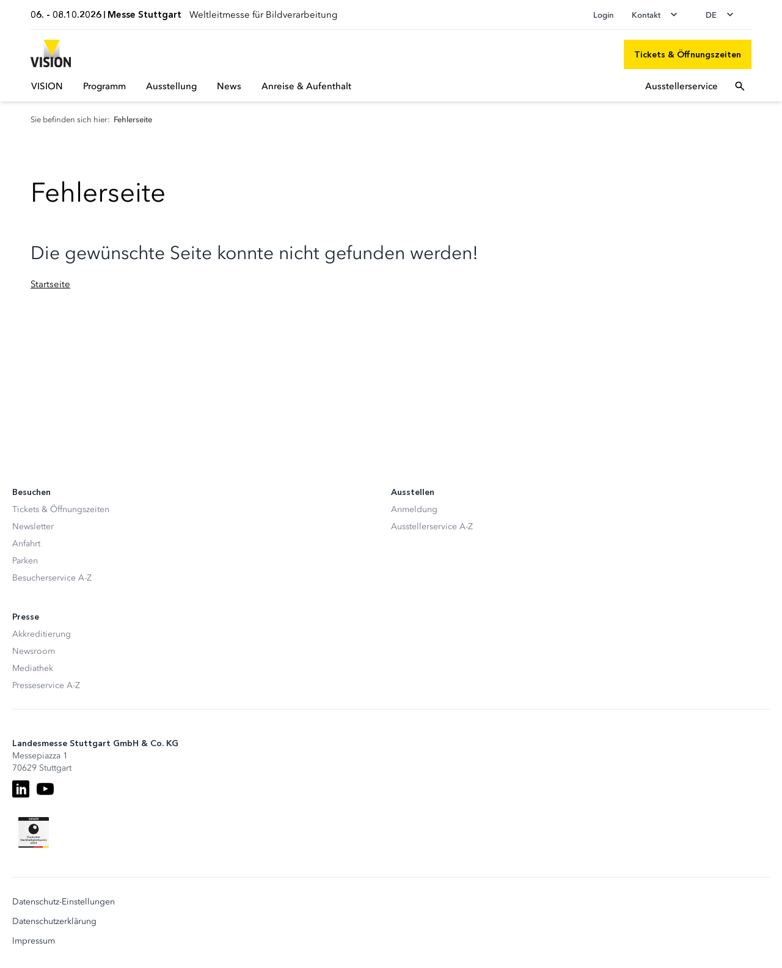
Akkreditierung (41, 634)
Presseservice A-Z (46, 685)
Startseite (50, 284)
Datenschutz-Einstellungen (63, 902)
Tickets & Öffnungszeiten (60, 509)
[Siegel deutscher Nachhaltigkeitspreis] (33, 832)
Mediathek (32, 668)
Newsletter (33, 526)
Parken (25, 561)
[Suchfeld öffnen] (739, 86)
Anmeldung (414, 509)
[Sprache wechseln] (723, 14)
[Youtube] (45, 789)
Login (603, 15)
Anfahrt (26, 543)
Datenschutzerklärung (54, 921)
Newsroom (33, 651)
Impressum (33, 941)
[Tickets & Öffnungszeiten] (687, 54)
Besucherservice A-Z (52, 578)
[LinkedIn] (20, 789)
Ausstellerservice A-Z (432, 526)
